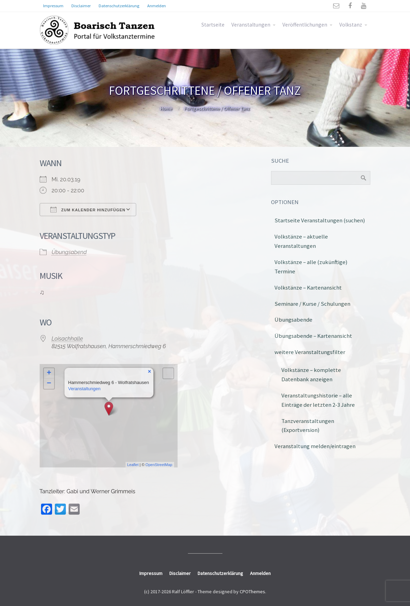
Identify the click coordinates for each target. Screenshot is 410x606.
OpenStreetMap (159, 465)
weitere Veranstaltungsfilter (309, 352)
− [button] (49, 383)
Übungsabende (293, 319)
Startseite (212, 24)
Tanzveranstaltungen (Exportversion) (307, 425)
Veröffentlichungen (304, 24)
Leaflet (133, 465)
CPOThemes (252, 591)
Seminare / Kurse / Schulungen (312, 303)
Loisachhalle (67, 338)
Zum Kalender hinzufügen (88, 209)
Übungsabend (69, 252)
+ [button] (49, 373)
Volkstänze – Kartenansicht (308, 287)
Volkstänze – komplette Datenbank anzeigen (311, 374)
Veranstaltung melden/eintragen (315, 446)
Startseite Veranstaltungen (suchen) (319, 220)
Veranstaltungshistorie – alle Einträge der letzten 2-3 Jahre (318, 400)
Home (166, 108)
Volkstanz (350, 24)
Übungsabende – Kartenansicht (313, 336)
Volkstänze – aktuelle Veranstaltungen (301, 241)
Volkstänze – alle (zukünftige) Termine (311, 266)
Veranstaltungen (250, 24)
